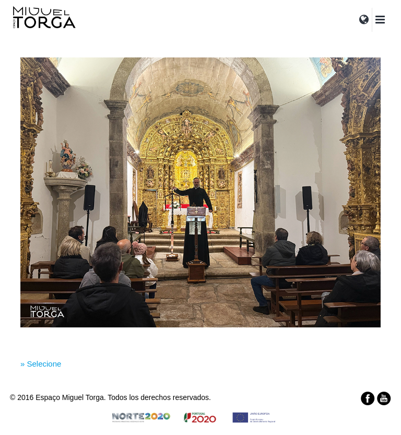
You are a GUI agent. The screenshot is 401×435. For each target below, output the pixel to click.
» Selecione (40, 363)
